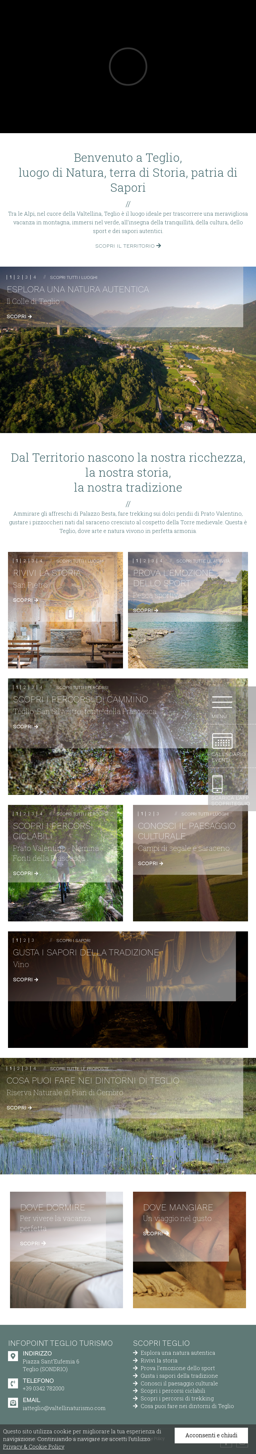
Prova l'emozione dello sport (174, 1367)
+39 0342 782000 (43, 1388)
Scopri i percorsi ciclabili (169, 1390)
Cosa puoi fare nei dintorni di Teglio (183, 1405)
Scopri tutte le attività (203, 561)
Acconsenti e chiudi (211, 1435)
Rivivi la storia (155, 1360)
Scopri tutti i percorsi (82, 687)
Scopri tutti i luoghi (73, 277)
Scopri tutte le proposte (79, 1068)
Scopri (19, 316)
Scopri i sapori (73, 940)
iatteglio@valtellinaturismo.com (64, 1407)
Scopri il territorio (128, 246)
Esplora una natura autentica (174, 1352)
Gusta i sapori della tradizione (175, 1375)
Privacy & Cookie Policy (33, 1446)
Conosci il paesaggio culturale (175, 1383)
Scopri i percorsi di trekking (173, 1398)
